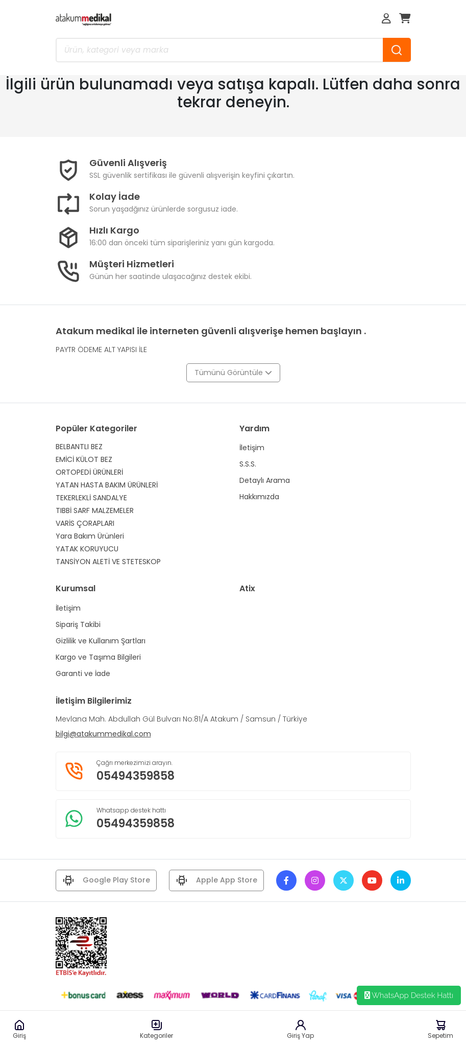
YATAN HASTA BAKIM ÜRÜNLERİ (107, 485)
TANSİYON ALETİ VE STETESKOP (108, 561)
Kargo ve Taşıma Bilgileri (98, 657)
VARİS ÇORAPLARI (85, 523)
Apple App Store (216, 880)
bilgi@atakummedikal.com (103, 734)
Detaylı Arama (264, 480)
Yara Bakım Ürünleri (90, 536)
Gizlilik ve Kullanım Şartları (100, 641)
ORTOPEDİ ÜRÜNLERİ (89, 472)
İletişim (251, 448)
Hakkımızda (259, 497)
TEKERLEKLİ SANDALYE (91, 498)
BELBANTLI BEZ (79, 446)
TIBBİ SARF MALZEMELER (95, 510)
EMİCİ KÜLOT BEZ (84, 459)
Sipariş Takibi (78, 624)
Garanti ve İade (83, 673)
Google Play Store (106, 880)
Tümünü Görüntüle (233, 372)
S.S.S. (247, 464)
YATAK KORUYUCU (87, 549)
